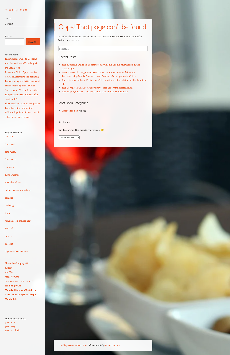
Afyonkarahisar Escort (16, 251)
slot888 (9, 267)
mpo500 (9, 236)
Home (8, 18)
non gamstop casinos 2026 (18, 220)
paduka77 (9, 205)
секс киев (9, 167)
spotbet (9, 243)
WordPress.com (112, 345)
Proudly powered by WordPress (72, 345)
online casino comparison (18, 190)
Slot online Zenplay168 (16, 263)
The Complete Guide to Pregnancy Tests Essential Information (97, 87)
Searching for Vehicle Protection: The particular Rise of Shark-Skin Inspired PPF (22, 94)
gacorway (10, 322)
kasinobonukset (13, 182)
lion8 (7, 213)
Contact (9, 23)
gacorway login (12, 330)
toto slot (9, 136)
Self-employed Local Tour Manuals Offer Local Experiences (95, 91)
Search (8, 36)
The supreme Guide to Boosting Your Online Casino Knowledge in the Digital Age (21, 63)
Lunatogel (10, 144)
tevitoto (9, 197)
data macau (10, 151)
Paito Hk (9, 228)
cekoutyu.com (16, 9)
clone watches (12, 174)
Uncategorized (70, 110)
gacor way (10, 326)
